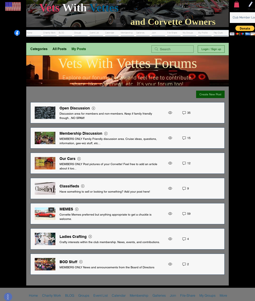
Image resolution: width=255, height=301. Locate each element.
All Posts (59, 49)
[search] (172, 49)
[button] (236, 4)
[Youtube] (8, 33)
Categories (39, 49)
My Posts (78, 49)
